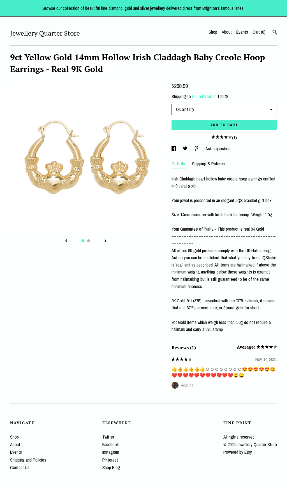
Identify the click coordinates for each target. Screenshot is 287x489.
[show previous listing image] (66, 241)
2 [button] (88, 240)
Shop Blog (111, 467)
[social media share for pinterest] (197, 148)
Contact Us (19, 467)
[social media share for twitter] (186, 148)
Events (242, 32)
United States (204, 96)
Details (179, 164)
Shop (213, 32)
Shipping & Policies (208, 164)
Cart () (259, 32)
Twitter (108, 437)
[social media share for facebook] (174, 148)
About (227, 32)
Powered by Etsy (237, 452)
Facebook (110, 444)
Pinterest (110, 460)
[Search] (275, 33)
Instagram (110, 452)
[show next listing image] (105, 241)
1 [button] (83, 240)
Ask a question (217, 148)
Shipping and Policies (28, 460)
